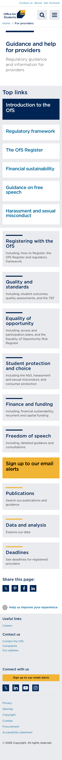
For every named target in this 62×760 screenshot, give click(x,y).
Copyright (9, 714)
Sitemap (7, 709)
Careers (7, 625)
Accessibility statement (17, 732)
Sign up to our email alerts (31, 677)
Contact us (26, 2)
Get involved (52, 2)
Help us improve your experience (33, 607)
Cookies (7, 720)
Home (6, 23)
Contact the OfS (12, 641)
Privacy (7, 703)
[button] (5, 588)
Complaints (9, 645)
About (38, 2)
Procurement (10, 726)
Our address (10, 650)
